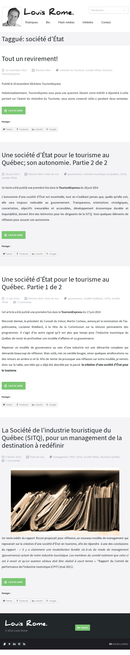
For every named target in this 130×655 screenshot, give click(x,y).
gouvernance (75, 174)
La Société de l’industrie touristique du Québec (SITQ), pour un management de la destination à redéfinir (62, 438)
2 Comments (24, 302)
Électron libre (43, 70)
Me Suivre (82, 627)
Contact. (106, 22)
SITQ (123, 174)
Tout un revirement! (30, 58)
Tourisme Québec (110, 456)
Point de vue (52, 174)
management (60, 456)
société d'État (93, 70)
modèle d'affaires (93, 298)
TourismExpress (11, 73)
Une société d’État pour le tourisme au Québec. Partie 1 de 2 (55, 283)
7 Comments (13, 460)
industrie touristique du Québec (101, 174)
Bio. (48, 22)
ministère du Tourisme (72, 70)
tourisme (107, 70)
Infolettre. (88, 22)
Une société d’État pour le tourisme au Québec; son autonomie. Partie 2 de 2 (55, 159)
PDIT (72, 456)
